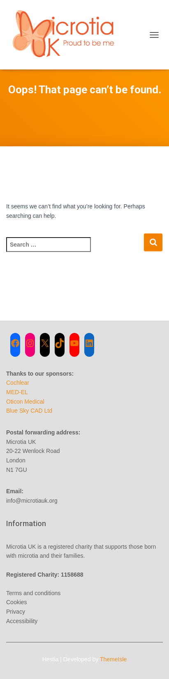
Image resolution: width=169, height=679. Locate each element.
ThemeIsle (113, 659)
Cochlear (17, 382)
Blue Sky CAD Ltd (29, 410)
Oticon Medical (25, 401)
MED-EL (17, 392)
